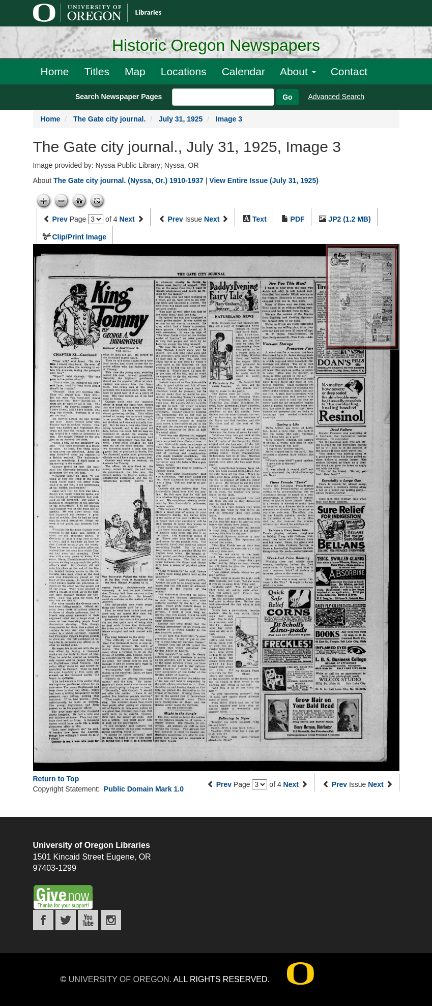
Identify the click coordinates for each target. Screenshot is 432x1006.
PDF (298, 219)
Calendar (243, 71)
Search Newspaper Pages (118, 97)
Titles (96, 71)
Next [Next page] (126, 219)
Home (55, 71)
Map (135, 71)
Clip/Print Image (79, 237)
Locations (184, 71)
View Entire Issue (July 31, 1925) (264, 180)
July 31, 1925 (181, 119)
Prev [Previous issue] (175, 219)
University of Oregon (119, 979)
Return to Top (56, 779)
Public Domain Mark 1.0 (144, 789)
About (298, 71)
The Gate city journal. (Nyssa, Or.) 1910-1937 (128, 180)
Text (259, 219)
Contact (349, 71)
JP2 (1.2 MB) (349, 219)
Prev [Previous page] (59, 219)
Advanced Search (336, 97)
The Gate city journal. (109, 119)
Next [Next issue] (211, 219)
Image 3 (229, 119)
